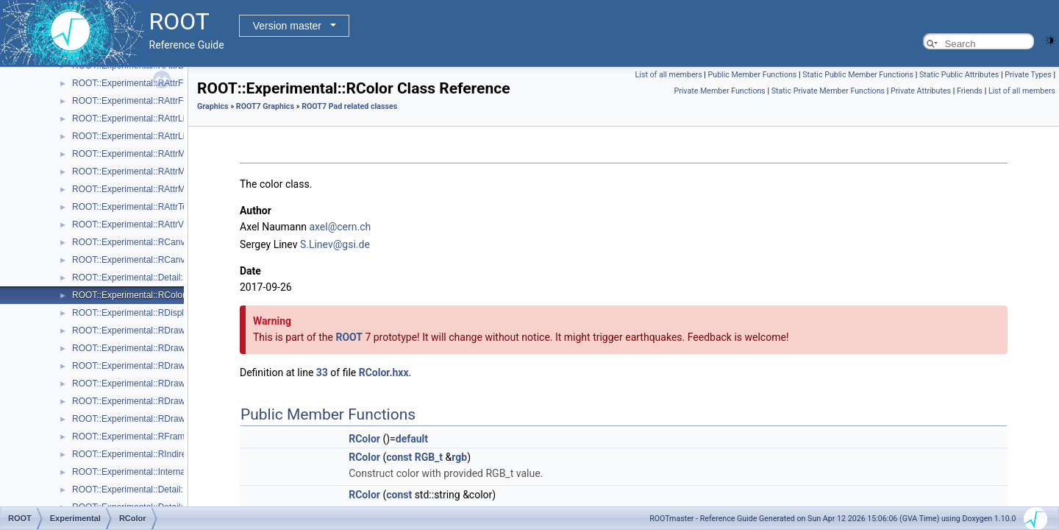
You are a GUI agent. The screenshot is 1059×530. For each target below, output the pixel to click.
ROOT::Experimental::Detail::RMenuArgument (162, 489)
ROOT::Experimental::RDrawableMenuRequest (164, 383)
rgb (459, 457)
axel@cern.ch (340, 227)
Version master (287, 26)
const (399, 457)
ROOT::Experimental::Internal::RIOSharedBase (164, 472)
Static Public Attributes (959, 75)
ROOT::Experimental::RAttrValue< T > (146, 224)
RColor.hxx (384, 372)
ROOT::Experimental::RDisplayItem (141, 313)
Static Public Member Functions (857, 75)
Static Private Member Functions (828, 91)
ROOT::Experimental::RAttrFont (134, 101)
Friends (970, 91)
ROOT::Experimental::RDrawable (137, 330)
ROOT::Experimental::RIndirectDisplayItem (155, 454)
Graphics (213, 106)
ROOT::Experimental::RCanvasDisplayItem (156, 260)
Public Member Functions (752, 75)
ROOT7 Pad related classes (349, 106)
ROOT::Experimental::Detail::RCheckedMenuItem (168, 277)
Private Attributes (921, 91)
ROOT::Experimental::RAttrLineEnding (147, 136)
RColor (364, 439)
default (412, 439)
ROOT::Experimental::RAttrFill (130, 83)
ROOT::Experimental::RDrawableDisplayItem (160, 348)
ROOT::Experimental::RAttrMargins (141, 171)
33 (322, 372)
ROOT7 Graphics (265, 106)
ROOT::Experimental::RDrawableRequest (153, 419)
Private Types (1028, 75)
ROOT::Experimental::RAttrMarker (138, 189)
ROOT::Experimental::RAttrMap (133, 154)
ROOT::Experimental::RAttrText (133, 207)
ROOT (349, 337)
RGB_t (429, 457)
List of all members (668, 75)
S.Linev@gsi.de (335, 244)
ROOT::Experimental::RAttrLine (133, 118)
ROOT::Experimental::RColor (128, 295)
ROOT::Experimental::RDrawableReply (148, 401)
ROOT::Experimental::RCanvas (133, 242)
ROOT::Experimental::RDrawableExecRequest (163, 366)
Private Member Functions (719, 91)
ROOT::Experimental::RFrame (131, 436)
